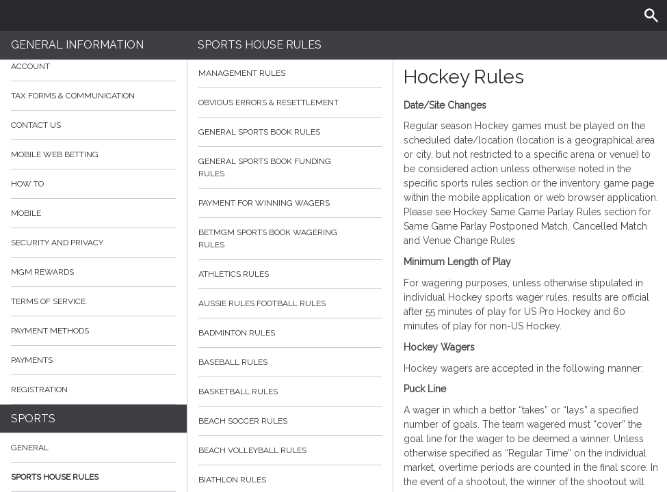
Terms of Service (93, 301)
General (30, 447)
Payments (93, 360)
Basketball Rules (290, 391)
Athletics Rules (290, 274)
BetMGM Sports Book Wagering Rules (290, 238)
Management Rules (290, 73)
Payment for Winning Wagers (290, 203)
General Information (77, 44)
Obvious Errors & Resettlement (290, 102)
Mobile (26, 213)
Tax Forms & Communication (93, 95)
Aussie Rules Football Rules (290, 303)
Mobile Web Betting (55, 154)
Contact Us (36, 125)
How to (93, 184)
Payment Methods (93, 331)
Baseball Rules (290, 362)
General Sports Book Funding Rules (290, 167)
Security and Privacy (57, 242)
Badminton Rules (290, 333)
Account (93, 66)
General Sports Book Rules (290, 132)
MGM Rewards (42, 272)
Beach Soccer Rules (290, 421)
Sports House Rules (55, 477)
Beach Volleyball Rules (290, 450)
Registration (39, 389)
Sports (33, 418)
